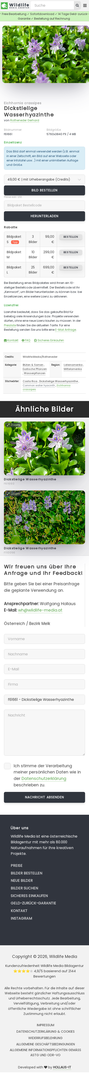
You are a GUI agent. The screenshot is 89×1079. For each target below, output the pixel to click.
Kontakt (11, 340)
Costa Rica (30, 381)
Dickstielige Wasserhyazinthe (29, 111)
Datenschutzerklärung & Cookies (45, 1031)
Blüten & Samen (33, 365)
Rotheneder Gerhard (24, 120)
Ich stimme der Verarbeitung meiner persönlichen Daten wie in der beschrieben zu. (47, 775)
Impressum (45, 1025)
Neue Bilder (22, 880)
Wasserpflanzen (34, 373)
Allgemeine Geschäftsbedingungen (45, 1044)
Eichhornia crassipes (22, 103)
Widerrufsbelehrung (45, 1038)
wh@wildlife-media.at (40, 610)
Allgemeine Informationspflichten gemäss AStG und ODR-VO (45, 1052)
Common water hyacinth (39, 385)
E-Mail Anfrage (65, 330)
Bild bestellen (45, 190)
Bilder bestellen (26, 873)
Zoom (77, 31)
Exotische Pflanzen (35, 369)
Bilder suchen (24, 888)
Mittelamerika (73, 369)
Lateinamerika (73, 365)
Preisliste (10, 325)
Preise (16, 865)
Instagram (21, 918)
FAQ (26, 340)
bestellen (71, 237)
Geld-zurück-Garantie (33, 903)
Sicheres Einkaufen (49, 340)
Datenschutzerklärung (44, 778)
